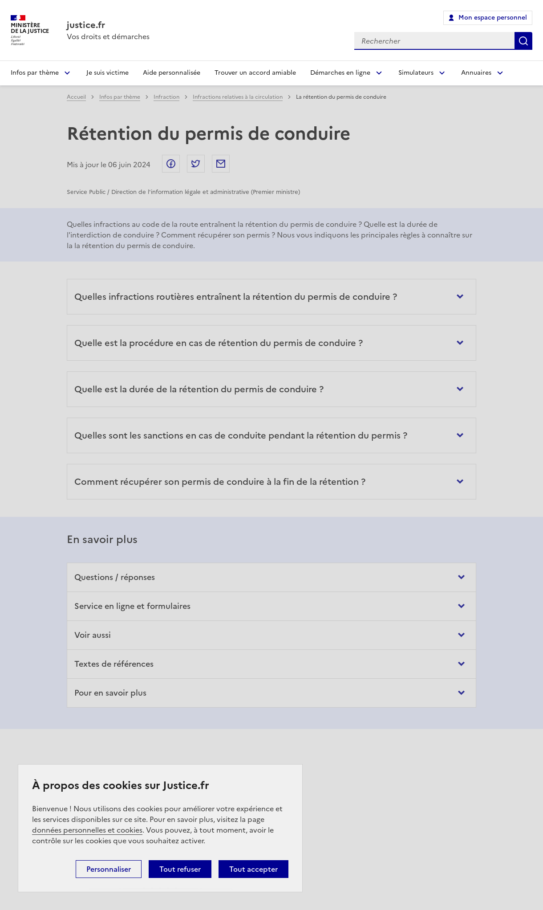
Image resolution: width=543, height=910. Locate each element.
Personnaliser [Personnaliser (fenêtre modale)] (108, 869)
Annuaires (476, 72)
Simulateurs (416, 72)
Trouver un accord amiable (255, 72)
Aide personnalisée (171, 72)
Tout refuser (180, 869)
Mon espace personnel (492, 17)
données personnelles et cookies (87, 830)
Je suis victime (107, 72)
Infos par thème (35, 72)
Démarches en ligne (340, 72)
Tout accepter (253, 869)
